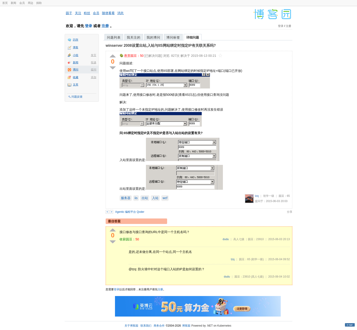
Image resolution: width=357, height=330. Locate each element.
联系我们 (145, 325)
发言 (93, 55)
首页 (5, 3)
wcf (165, 198)
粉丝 (87, 13)
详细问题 (192, 37)
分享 (289, 211)
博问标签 (173, 37)
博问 (75, 69)
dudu (226, 239)
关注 (78, 13)
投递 (93, 62)
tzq (257, 195)
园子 (69, 13)
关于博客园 (131, 325)
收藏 (75, 77)
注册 (105, 26)
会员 (22, 3)
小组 (75, 55)
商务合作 (159, 325)
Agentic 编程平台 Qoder (129, 211)
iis (136, 198)
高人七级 (238, 239)
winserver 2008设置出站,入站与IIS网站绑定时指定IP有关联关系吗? (161, 45)
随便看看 (108, 13)
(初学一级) (257, 259)
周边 (30, 3)
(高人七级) (257, 276)
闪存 (75, 39)
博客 (75, 47)
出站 (145, 198)
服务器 (125, 198)
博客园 (186, 325)
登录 (88, 26)
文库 (75, 84)
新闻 (13, 3)
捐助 (39, 3)
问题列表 (114, 37)
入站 (155, 198)
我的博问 (153, 37)
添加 (93, 77)
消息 (120, 13)
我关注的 (133, 37)
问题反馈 (76, 96)
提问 (93, 69)
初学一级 (268, 195)
